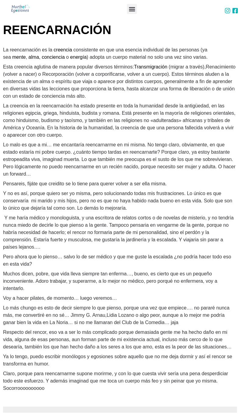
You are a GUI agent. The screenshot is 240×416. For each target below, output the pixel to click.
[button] (132, 9)
